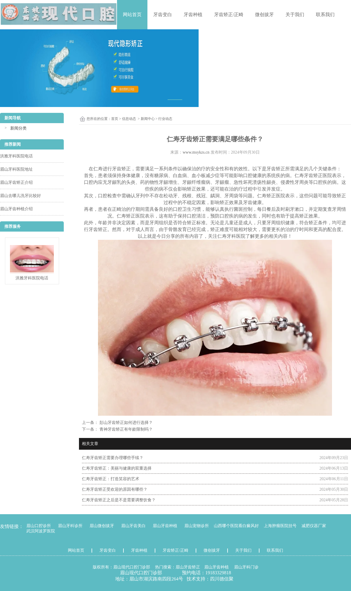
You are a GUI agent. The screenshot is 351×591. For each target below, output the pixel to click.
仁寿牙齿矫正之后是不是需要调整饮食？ (119, 500)
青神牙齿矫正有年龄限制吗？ (125, 429)
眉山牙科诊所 (70, 526)
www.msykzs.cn (196, 152)
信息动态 (129, 119)
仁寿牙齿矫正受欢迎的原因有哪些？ (114, 489)
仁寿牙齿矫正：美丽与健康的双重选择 (117, 468)
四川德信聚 (221, 578)
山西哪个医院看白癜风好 (236, 526)
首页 (114, 119)
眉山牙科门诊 (246, 567)
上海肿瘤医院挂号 (280, 526)
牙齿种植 (193, 14)
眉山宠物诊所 (196, 526)
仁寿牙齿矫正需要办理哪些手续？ (112, 458)
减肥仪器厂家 (314, 526)
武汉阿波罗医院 (40, 531)
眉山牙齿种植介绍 (16, 209)
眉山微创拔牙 (102, 526)
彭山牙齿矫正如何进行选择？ (125, 422)
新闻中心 (148, 119)
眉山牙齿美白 (133, 526)
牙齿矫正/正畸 (228, 14)
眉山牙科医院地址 (16, 169)
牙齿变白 (162, 14)
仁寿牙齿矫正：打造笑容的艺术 (110, 479)
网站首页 (132, 14)
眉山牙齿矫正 (188, 567)
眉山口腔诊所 (38, 526)
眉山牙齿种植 (165, 526)
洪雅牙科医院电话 (16, 156)
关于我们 (294, 14)
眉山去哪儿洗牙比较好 (20, 195)
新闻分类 (18, 128)
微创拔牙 (264, 14)
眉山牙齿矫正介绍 (16, 182)
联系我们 (325, 14)
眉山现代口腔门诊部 (131, 567)
